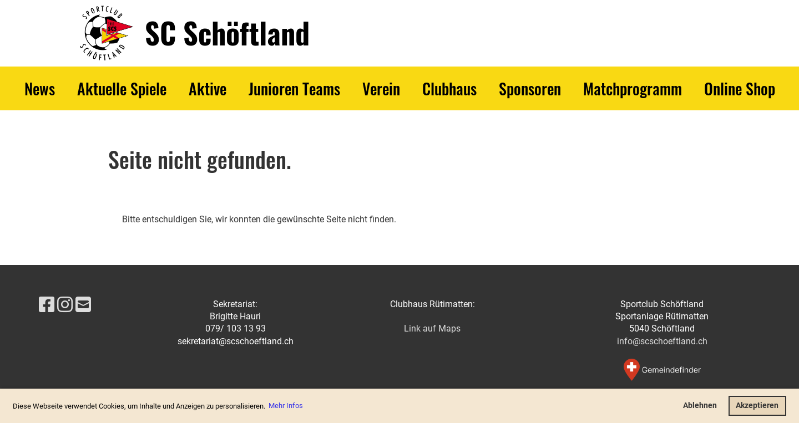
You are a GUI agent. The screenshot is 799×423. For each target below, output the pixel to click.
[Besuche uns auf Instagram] (65, 304)
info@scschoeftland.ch (662, 341)
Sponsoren (530, 88)
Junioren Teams (294, 88)
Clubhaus (449, 88)
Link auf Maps (432, 328)
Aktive (207, 88)
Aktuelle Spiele (121, 88)
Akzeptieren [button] (757, 405)
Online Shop (739, 88)
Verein (381, 88)
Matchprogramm (632, 88)
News (39, 88)
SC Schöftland (227, 33)
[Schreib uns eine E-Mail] (83, 304)
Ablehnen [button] (700, 405)
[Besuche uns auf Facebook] (46, 304)
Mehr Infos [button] (286, 405)
